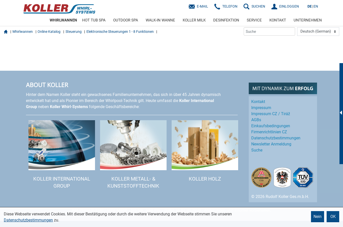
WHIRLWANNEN (63, 20)
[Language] (318, 31)
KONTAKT (277, 20)
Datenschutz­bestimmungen (275, 138)
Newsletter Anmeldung (271, 144)
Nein (318, 216)
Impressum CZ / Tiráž (270, 113)
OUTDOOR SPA (125, 20)
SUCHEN (258, 6)
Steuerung (74, 32)
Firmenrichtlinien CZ (269, 132)
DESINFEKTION (226, 20)
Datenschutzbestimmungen (28, 220)
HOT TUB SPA (94, 20)
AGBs (256, 119)
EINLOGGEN (289, 6)
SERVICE (254, 20)
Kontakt (258, 101)
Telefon (229, 6)
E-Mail (202, 6)
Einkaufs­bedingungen (270, 125)
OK (333, 216)
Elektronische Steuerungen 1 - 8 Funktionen (120, 32)
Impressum (261, 107)
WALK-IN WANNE (160, 20)
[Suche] (269, 31)
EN (316, 6)
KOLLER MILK (194, 20)
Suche (256, 150)
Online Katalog (49, 32)
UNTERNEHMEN (308, 20)
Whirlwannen (22, 32)
